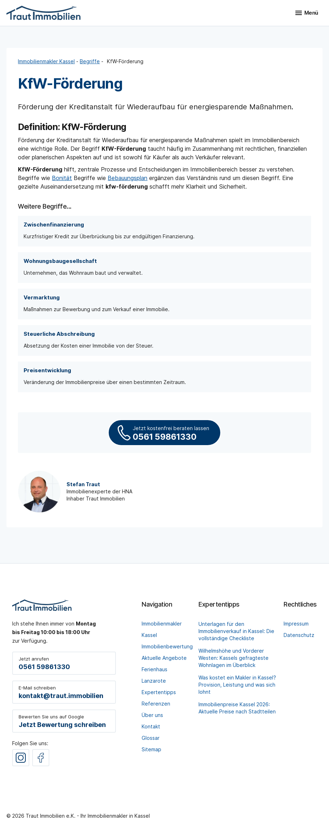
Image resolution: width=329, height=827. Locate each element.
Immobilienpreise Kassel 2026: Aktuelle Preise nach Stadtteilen (237, 707)
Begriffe (90, 61)
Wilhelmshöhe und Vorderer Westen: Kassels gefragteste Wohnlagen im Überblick (233, 658)
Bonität (62, 177)
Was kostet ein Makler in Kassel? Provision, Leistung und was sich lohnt (237, 684)
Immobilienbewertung (167, 646)
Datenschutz (299, 635)
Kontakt (151, 726)
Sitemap (151, 749)
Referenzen (156, 704)
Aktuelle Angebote (164, 658)
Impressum (296, 624)
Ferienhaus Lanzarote (154, 675)
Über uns (152, 715)
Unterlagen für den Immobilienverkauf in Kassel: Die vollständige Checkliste (236, 631)
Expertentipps (159, 692)
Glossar (150, 738)
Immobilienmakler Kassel (46, 61)
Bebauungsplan (127, 177)
